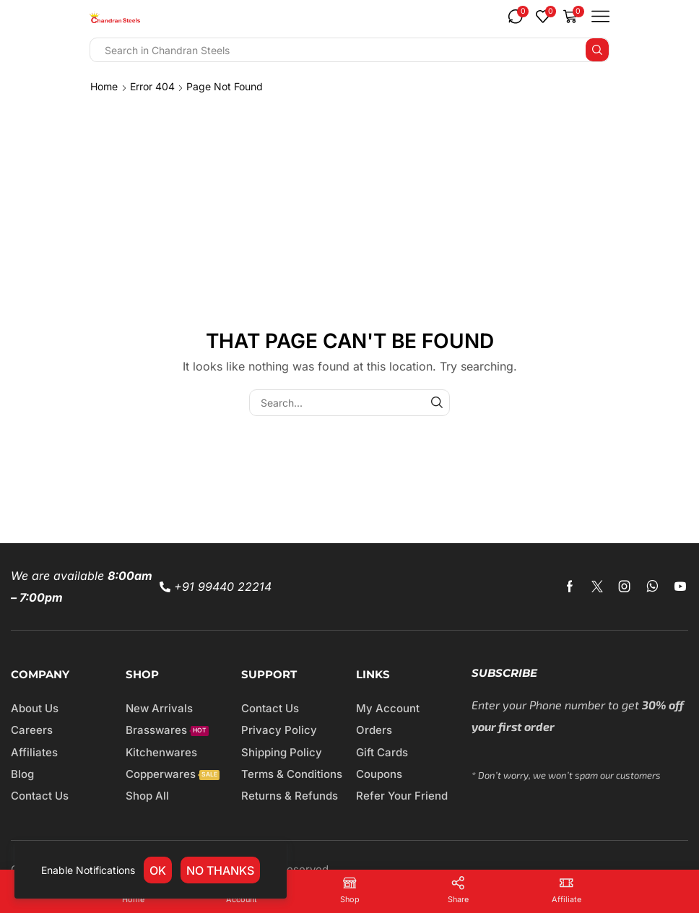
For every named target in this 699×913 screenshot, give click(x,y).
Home (104, 86)
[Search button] (597, 49)
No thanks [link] (220, 870)
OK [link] (157, 870)
